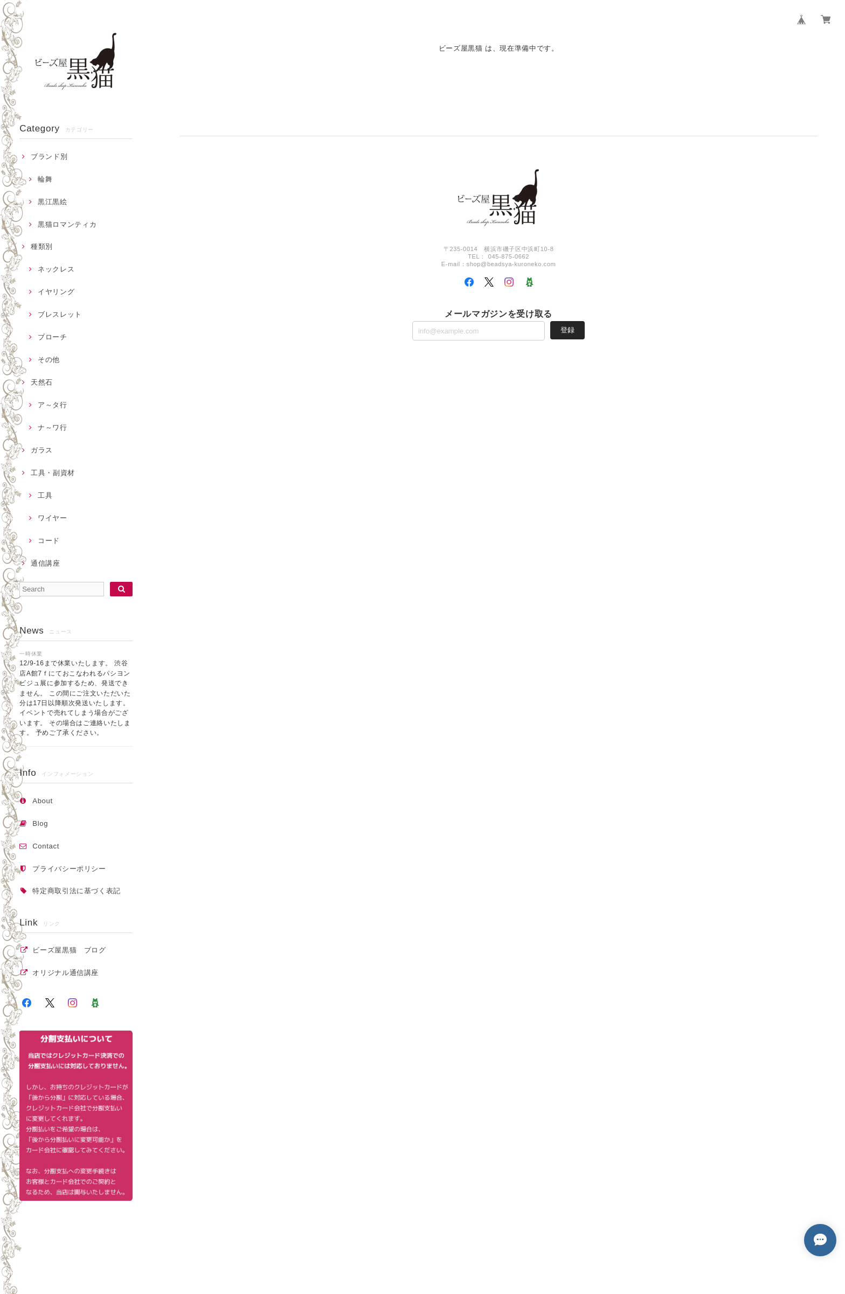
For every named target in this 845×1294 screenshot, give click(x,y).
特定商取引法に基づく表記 (76, 891)
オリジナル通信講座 (69, 973)
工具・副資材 (53, 473)
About (42, 801)
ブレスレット (60, 314)
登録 (567, 330)
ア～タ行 (52, 405)
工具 (45, 495)
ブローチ (52, 337)
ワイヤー (52, 518)
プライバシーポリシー (69, 869)
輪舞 (45, 179)
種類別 (42, 246)
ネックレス (56, 269)
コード (49, 541)
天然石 (42, 382)
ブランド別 (49, 156)
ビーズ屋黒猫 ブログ (69, 950)
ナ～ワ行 (52, 427)
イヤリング (56, 292)
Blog (40, 823)
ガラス (42, 450)
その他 (49, 360)
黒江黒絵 (52, 202)
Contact (45, 846)
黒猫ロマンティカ (67, 224)
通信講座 (45, 563)
